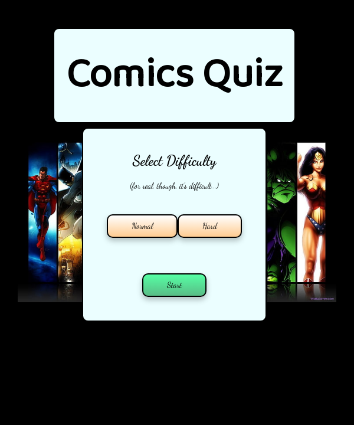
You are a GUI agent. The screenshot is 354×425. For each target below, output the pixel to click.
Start (174, 285)
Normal (142, 226)
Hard (209, 226)
